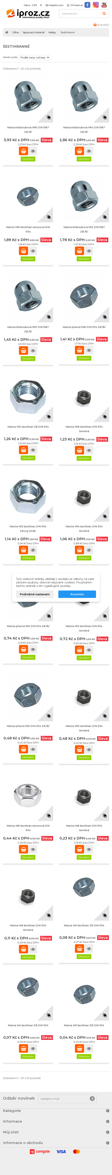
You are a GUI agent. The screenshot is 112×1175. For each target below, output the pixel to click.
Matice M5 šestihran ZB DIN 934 (84, 925)
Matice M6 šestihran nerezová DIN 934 (28, 828)
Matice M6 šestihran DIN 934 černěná (28, 927)
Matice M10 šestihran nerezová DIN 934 (28, 229)
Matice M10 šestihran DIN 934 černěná (84, 728)
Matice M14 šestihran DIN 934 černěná (84, 528)
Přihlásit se (76, 5)
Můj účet (11, 1132)
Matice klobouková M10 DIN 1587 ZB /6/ (28, 329)
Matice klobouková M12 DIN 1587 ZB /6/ (84, 229)
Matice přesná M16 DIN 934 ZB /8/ (84, 327)
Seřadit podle (10, 57)
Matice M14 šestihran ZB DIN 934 (28, 426)
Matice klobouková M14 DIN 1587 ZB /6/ (84, 129)
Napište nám (56, 5)
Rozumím (77, 594)
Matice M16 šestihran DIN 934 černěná (84, 429)
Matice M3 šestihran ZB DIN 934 (84, 1025)
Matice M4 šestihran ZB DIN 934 (28, 1025)
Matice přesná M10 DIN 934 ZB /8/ (28, 726)
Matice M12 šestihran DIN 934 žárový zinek (28, 528)
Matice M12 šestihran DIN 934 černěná (84, 628)
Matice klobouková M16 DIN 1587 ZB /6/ (28, 129)
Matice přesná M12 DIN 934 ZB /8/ (28, 626)
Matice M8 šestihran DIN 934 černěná (84, 828)
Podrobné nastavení (35, 594)
